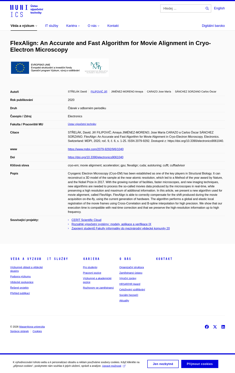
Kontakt (164, 259)
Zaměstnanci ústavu (130, 272)
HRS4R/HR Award (129, 284)
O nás (125, 259)
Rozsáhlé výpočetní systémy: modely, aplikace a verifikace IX (111, 224)
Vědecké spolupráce (22, 282)
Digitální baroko (213, 26)
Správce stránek (19, 331)
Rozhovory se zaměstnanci (98, 287)
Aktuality (124, 300)
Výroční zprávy (127, 278)
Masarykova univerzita (32, 326)
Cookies (37, 331)
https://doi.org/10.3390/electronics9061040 (95, 157)
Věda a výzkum (25, 259)
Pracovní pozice (92, 272)
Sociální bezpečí (128, 295)
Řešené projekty (19, 287)
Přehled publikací (20, 293)
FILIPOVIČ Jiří (99, 91)
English (219, 8)
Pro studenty (90, 267)
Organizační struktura (131, 267)
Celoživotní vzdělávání (132, 289)
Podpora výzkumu (20, 276)
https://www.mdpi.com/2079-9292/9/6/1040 (95, 149)
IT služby (57, 259)
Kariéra (91, 259)
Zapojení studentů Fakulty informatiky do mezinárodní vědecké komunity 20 (121, 228)
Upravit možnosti (113, 366)
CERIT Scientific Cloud (86, 220)
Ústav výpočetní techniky (82, 124)
